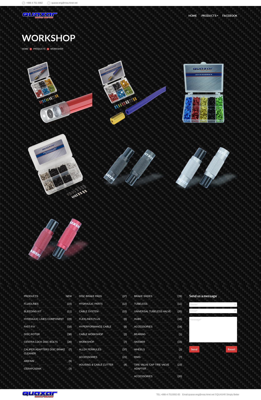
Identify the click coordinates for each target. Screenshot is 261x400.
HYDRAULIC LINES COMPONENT (44, 319)
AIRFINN (29, 361)
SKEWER (139, 341)
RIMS (137, 357)
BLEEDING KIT (32, 311)
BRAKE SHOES (143, 296)
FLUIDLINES (31, 303)
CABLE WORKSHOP (91, 334)
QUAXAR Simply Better (228, 394)
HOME (25, 49)
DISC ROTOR (32, 334)
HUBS (137, 319)
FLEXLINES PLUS (89, 319)
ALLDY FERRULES (90, 349)
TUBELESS (140, 303)
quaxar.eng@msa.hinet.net (64, 3)
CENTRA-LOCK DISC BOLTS (41, 341)
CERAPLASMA (32, 368)
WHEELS (139, 349)
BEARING (140, 334)
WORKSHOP (86, 341)
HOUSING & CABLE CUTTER (96, 364)
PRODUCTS (39, 49)
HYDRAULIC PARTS (91, 303)
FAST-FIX (29, 326)
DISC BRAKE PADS (90, 296)
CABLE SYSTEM (88, 311)
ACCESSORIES (88, 357)
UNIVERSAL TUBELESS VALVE (152, 311)
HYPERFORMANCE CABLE (95, 326)
